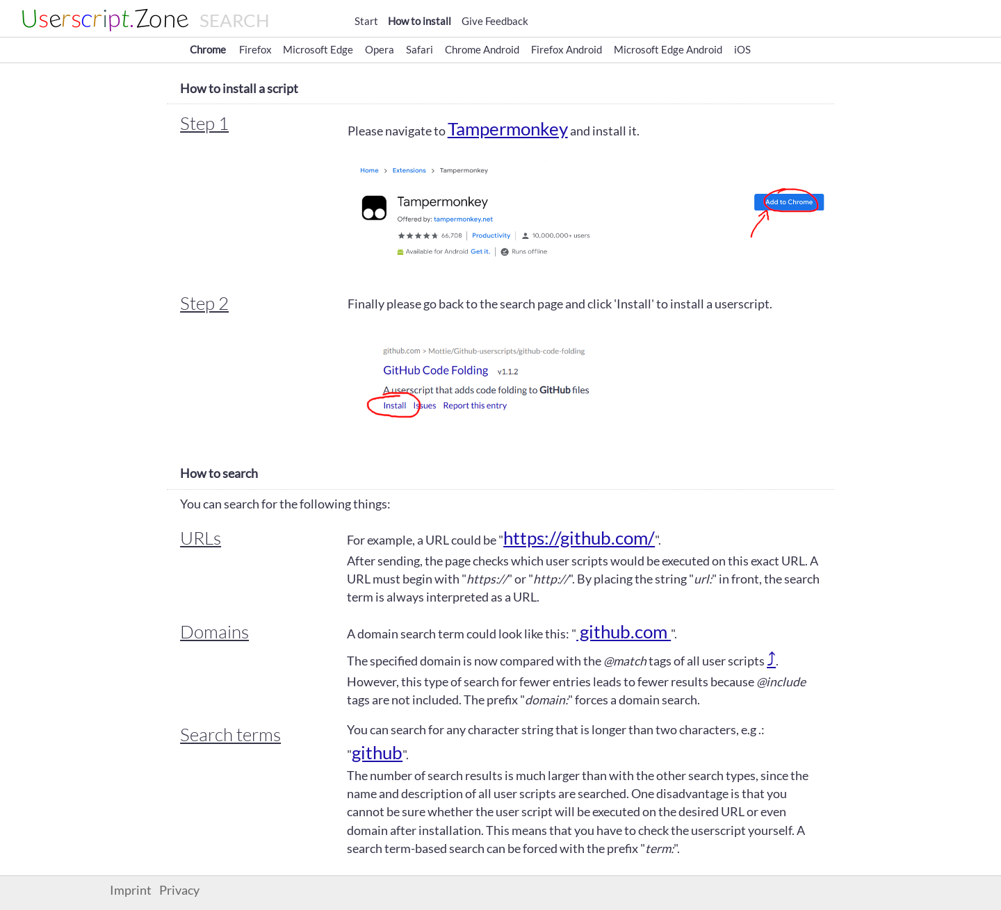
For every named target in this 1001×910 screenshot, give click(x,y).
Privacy (179, 890)
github (377, 752)
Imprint (131, 890)
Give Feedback (495, 21)
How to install (419, 21)
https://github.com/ (579, 538)
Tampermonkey (508, 128)
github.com (623, 631)
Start (366, 21)
